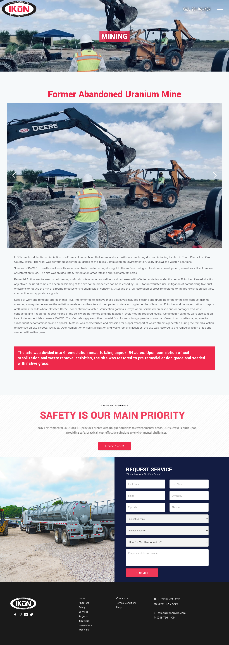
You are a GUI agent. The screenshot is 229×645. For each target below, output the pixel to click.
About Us (84, 602)
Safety (82, 607)
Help (118, 607)
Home (82, 598)
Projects (83, 616)
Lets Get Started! (114, 446)
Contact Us (122, 598)
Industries (84, 620)
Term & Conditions (126, 602)
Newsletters (85, 625)
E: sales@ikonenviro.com (170, 613)
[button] (14, 175)
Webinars (84, 629)
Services (83, 611)
